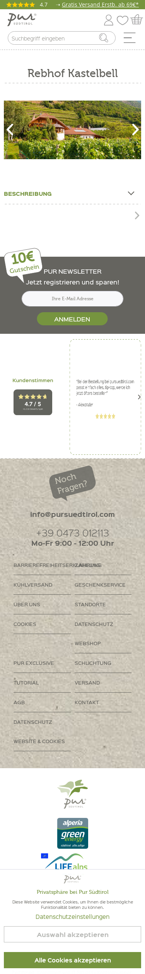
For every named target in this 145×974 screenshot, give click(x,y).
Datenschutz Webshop (94, 633)
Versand (87, 682)
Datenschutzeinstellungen (72, 916)
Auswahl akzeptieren (73, 934)
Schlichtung (93, 662)
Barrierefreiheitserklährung (42, 565)
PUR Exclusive (34, 662)
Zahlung (87, 565)
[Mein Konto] (108, 18)
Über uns (27, 604)
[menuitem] (132, 39)
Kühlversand (33, 584)
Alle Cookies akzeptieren (72, 960)
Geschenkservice (100, 584)
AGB (19, 702)
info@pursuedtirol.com (72, 514)
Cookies (25, 624)
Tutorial (26, 682)
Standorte (90, 604)
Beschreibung (68, 192)
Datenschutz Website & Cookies (39, 731)
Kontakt (87, 702)
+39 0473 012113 (72, 532)
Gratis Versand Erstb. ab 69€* (100, 4)
